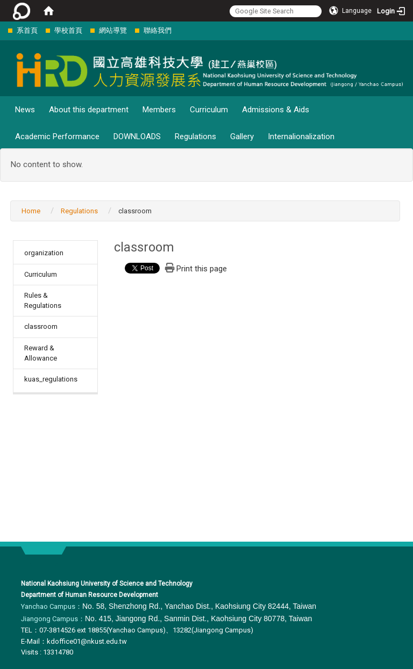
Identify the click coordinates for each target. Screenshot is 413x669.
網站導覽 (113, 30)
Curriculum (209, 109)
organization (43, 253)
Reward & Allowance (40, 353)
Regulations (195, 136)
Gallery (242, 136)
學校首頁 (68, 30)
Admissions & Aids (275, 109)
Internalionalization (301, 136)
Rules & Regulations (42, 300)
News (25, 109)
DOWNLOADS (137, 136)
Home (31, 211)
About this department (89, 109)
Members (159, 109)
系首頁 (27, 30)
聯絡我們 (158, 30)
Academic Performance (57, 136)
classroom (41, 326)
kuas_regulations (50, 379)
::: (2, 30)
